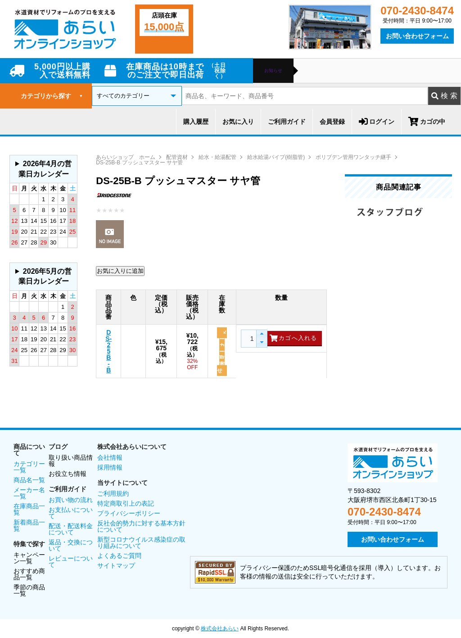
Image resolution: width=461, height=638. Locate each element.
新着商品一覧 (29, 525)
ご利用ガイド (287, 121)
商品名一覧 (29, 480)
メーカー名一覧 (29, 493)
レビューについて (71, 561)
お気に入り (238, 121)
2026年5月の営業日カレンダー (45, 276)
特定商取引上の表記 (125, 503)
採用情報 (109, 467)
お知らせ (273, 70)
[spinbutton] (251, 338)
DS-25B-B (108, 351)
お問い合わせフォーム (417, 36)
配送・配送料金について (71, 529)
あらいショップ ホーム (125, 157)
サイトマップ (116, 565)
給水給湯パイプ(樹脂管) (276, 157)
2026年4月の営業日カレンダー (45, 168)
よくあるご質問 (119, 555)
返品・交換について (71, 545)
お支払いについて (71, 513)
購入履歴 (195, 121)
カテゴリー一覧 (29, 467)
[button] (261, 334)
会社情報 (109, 457)
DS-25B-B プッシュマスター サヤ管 (139, 162)
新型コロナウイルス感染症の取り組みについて (141, 542)
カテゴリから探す (52, 96)
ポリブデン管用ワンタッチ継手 (353, 157)
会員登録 (332, 121)
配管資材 (177, 157)
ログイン (376, 121)
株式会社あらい (220, 628)
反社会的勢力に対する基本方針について (141, 526)
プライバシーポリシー (128, 513)
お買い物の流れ (71, 499)
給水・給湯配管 (217, 157)
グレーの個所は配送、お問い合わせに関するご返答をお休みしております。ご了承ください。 (43, 169)
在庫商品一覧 (29, 509)
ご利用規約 (113, 493)
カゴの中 (426, 121)
